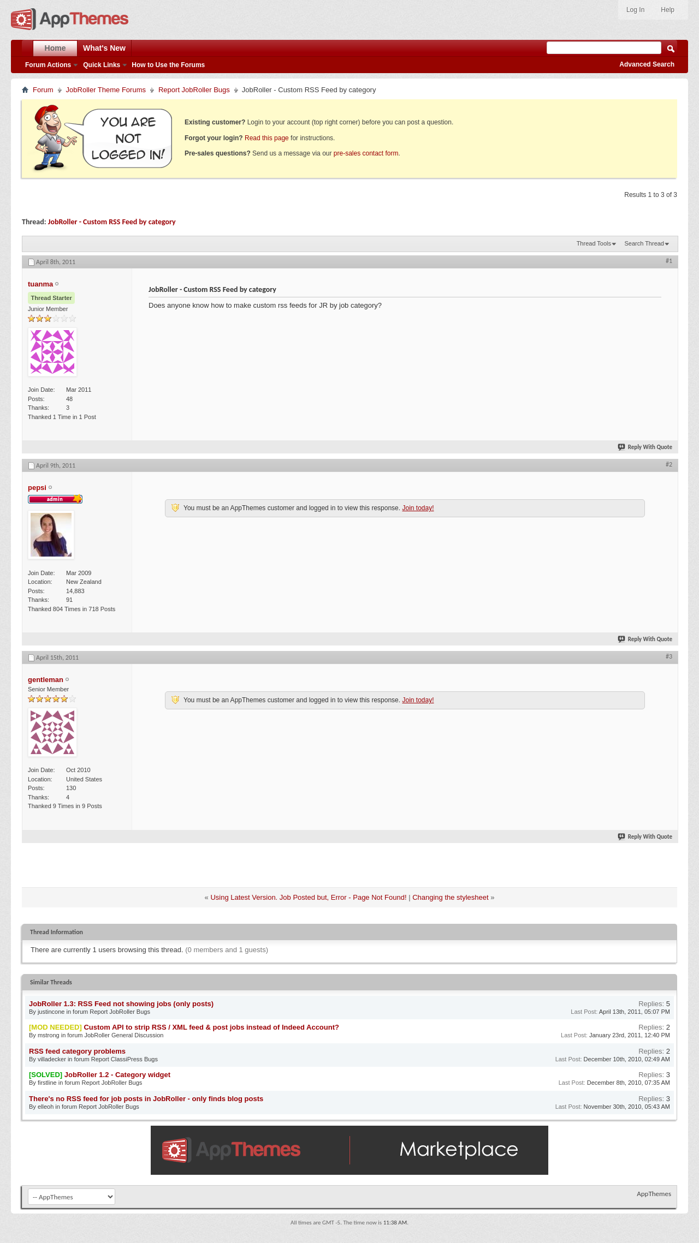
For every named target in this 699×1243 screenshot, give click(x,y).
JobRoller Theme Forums (106, 90)
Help (667, 10)
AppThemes (654, 1194)
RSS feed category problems (77, 1051)
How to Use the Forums (168, 65)
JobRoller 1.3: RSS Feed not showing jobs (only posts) (121, 1004)
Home (55, 48)
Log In (635, 10)
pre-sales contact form (366, 153)
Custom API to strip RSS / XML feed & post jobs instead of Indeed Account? (211, 1027)
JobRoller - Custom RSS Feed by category (112, 221)
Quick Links (101, 65)
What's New (104, 48)
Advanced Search (646, 64)
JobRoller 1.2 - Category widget (117, 1075)
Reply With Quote (645, 447)
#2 (669, 464)
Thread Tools (594, 243)
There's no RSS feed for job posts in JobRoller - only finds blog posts (146, 1099)
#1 (669, 261)
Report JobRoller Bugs (194, 90)
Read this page (267, 138)
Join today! (418, 508)
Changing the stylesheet (450, 897)
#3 (669, 656)
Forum (43, 90)
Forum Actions (48, 65)
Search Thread (644, 243)
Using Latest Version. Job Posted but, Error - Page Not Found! (308, 897)
